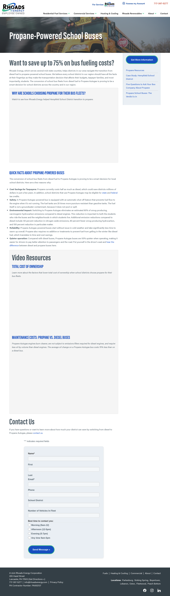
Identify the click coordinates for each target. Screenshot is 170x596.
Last (30, 475)
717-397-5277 (161, 3)
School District (35, 500)
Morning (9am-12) (40, 525)
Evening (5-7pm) (39, 534)
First (30, 464)
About (151, 13)
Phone (31, 490)
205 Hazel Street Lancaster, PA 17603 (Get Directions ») (27, 577)
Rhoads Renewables (132, 13)
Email (31, 479)
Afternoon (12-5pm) (41, 529)
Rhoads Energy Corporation (29, 572)
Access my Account (134, 3)
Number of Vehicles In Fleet (42, 511)
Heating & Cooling (109, 13)
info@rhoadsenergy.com (35, 582)
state (104, 192)
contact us (38, 432)
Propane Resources (135, 70)
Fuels (105, 573)
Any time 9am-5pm (40, 538)
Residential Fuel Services (55, 13)
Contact (164, 13)
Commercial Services (84, 13)
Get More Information (142, 59)
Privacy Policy (56, 582)
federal (114, 192)
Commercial (136, 573)
